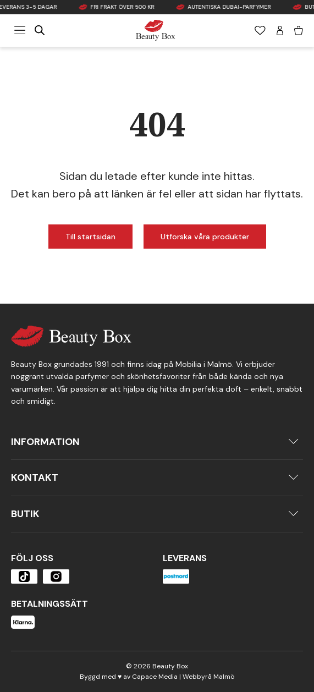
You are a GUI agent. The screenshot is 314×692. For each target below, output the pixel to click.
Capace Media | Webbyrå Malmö (183, 676)
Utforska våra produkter (205, 236)
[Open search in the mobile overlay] (39, 30)
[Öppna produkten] (24, 576)
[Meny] (20, 30)
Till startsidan (90, 236)
